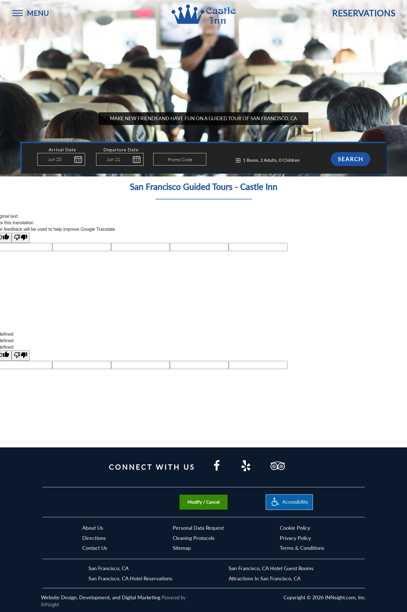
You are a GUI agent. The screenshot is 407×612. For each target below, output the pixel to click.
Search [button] (350, 159)
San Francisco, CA (108, 568)
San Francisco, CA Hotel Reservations (130, 578)
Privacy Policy (295, 538)
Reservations (363, 13)
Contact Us (94, 548)
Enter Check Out (97, 169)
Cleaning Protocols (194, 538)
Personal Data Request (198, 528)
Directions (94, 538)
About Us (92, 528)
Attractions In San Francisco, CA (264, 578)
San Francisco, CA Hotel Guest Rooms (271, 568)
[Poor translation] (21, 238)
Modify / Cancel (203, 502)
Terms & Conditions (302, 548)
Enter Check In (38, 168)
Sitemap (182, 548)
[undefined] (21, 355)
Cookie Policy (295, 528)
